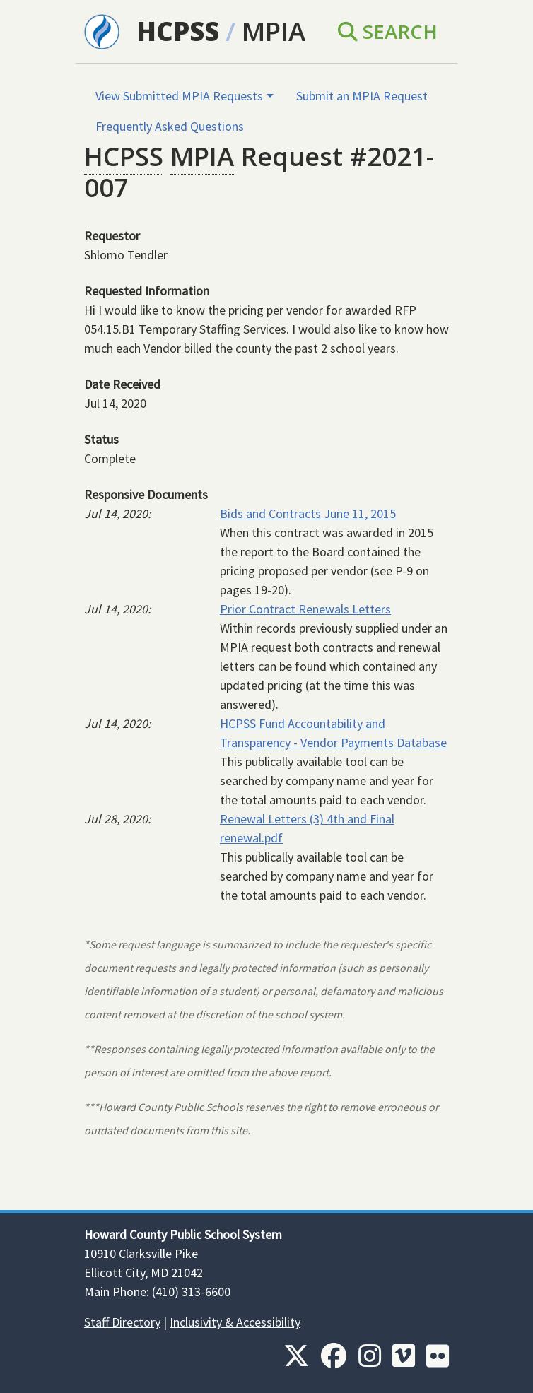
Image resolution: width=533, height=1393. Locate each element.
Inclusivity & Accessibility (235, 1322)
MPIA (273, 31)
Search (388, 31)
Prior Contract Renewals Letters (305, 609)
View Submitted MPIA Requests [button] (179, 96)
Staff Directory (122, 1322)
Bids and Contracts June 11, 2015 (308, 513)
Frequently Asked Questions (169, 126)
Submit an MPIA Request (362, 96)
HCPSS (177, 31)
